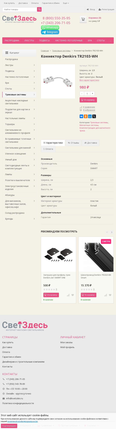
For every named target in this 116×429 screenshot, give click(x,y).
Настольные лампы (15, 118)
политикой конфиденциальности (22, 421)
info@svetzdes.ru (14, 398)
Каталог (12, 52)
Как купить (9, 3)
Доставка (23, 3)
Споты (101, 40)
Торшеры (10, 124)
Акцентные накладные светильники (16, 102)
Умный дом (11, 159)
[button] (107, 232)
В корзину (88, 99)
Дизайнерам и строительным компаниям (23, 361)
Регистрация (106, 9)
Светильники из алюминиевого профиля (17, 131)
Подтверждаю (9, 425)
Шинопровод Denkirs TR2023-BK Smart (96, 276)
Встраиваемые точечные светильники (18, 140)
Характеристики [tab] (53, 142)
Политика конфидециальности (18, 403)
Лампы (8, 174)
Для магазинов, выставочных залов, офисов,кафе (15, 203)
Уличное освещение (15, 153)
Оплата (35, 3)
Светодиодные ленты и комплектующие (17, 167)
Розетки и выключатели (17, 180)
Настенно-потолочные (68, 40)
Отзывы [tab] (73, 142)
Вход (91, 9)
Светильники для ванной (18, 147)
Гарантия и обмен (51, 3)
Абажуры (9, 195)
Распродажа (12, 40)
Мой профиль (67, 347)
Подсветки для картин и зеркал (17, 111)
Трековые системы (99, 122)
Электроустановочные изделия (17, 188)
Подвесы (44, 40)
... (110, 40)
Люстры (29, 40)
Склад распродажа (14, 212)
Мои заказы (66, 342)
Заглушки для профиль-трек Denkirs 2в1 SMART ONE (56, 276)
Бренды (9, 218)
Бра (90, 40)
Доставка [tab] (90, 142)
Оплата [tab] (48, 148)
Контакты (7, 366)
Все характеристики (89, 80)
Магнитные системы (89, 125)
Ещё (66, 3)
